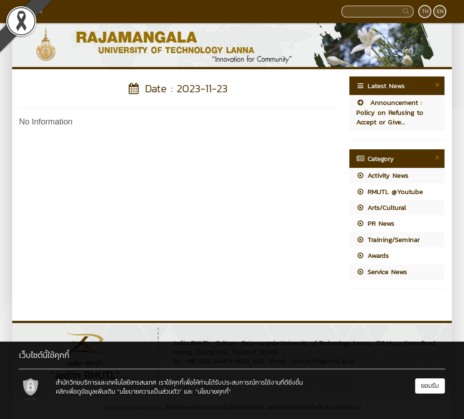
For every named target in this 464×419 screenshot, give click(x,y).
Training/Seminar (388, 239)
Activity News (382, 175)
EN (440, 11)
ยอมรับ (430, 385)
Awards (372, 255)
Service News (381, 272)
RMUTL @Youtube (389, 191)
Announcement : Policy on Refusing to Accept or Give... (389, 112)
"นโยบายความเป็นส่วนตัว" (149, 391)
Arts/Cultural (381, 207)
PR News (375, 223)
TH (425, 11)
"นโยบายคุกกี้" (213, 391)
